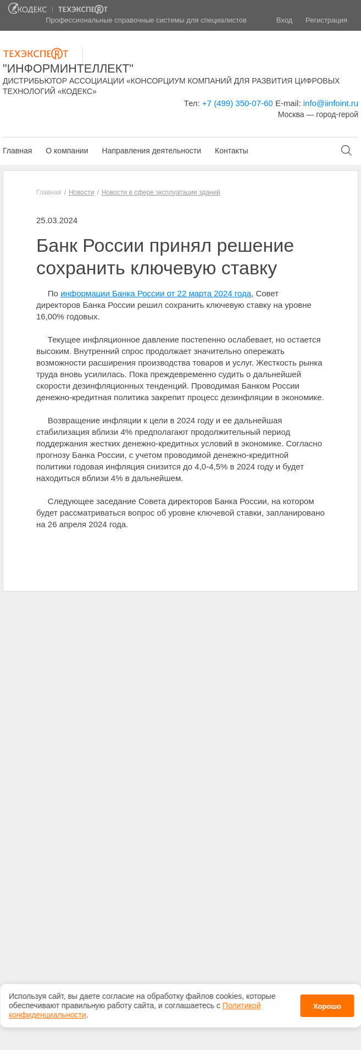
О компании (67, 150)
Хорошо (327, 1003)
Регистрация (326, 20)
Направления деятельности (151, 150)
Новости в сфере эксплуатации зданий (161, 192)
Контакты (231, 150)
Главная (17, 150)
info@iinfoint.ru (330, 103)
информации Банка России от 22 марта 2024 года (155, 293)
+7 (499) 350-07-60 (237, 103)
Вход (284, 20)
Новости (81, 192)
